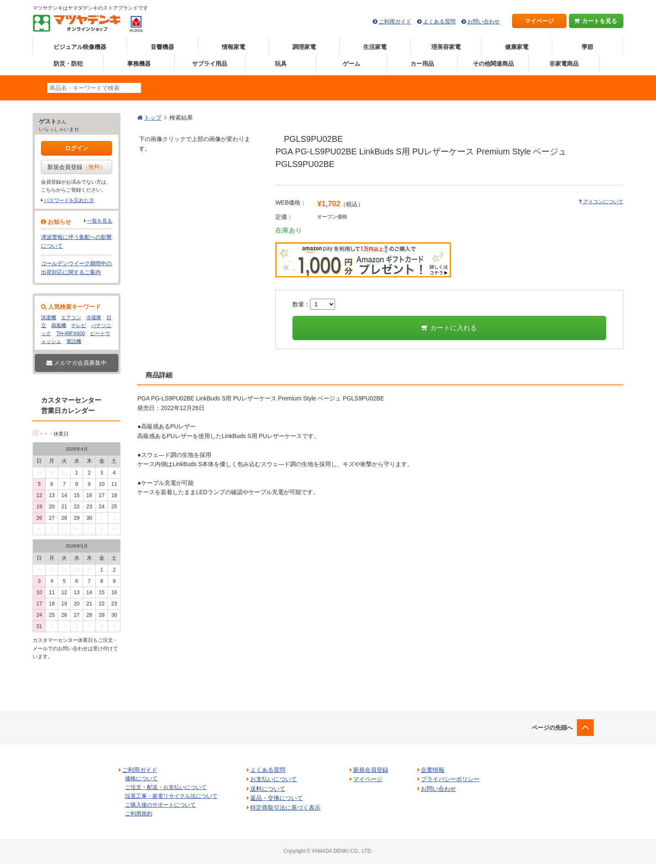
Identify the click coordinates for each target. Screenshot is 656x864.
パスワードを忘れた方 (69, 200)
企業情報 (432, 770)
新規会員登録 (76, 167)
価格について (141, 778)
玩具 (281, 63)
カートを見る (596, 21)
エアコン (71, 317)
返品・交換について (276, 798)
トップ (152, 117)
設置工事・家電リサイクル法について (171, 796)
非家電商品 (564, 63)
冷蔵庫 (93, 317)
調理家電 (304, 47)
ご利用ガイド (395, 21)
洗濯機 (48, 317)
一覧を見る (99, 221)
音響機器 (162, 47)
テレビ (78, 325)
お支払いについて (273, 779)
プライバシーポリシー (450, 779)
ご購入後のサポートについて (160, 805)
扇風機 (58, 325)
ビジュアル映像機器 (80, 47)
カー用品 (422, 63)
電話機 (73, 341)
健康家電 (516, 47)
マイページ (539, 21)
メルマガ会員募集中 (76, 362)
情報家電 (233, 47)
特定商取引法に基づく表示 (285, 807)
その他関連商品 (493, 63)
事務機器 (139, 63)
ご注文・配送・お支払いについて (166, 787)
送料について (267, 788)
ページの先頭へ (552, 727)
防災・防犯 (68, 63)
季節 (587, 47)
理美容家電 (446, 47)
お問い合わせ (483, 21)
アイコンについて (601, 202)
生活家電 (375, 47)
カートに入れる (449, 327)
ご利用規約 (138, 813)
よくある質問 (439, 21)
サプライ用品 (209, 63)
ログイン (76, 148)
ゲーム (351, 63)
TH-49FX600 (70, 333)
